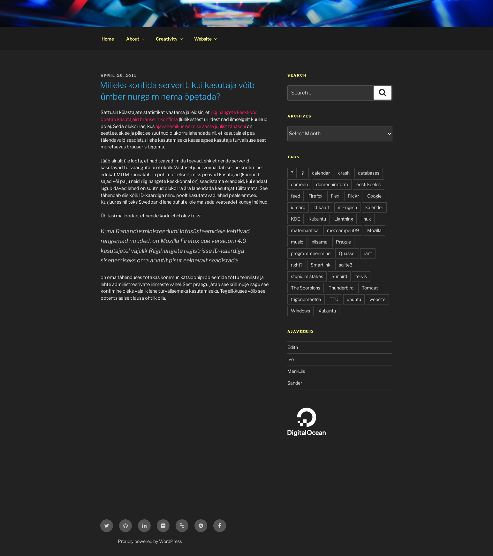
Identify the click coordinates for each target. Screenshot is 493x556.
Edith (292, 347)
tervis (361, 276)
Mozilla (374, 230)
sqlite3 (346, 264)
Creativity (170, 38)
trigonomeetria (306, 299)
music (297, 241)
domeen (299, 184)
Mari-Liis (296, 371)
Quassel (347, 253)
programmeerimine (310, 253)
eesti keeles (368, 184)
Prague (343, 241)
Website (206, 38)
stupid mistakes (307, 276)
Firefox (315, 196)
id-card (298, 207)
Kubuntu (317, 219)
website (377, 299)
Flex (335, 196)
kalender (374, 207)
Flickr (353, 196)
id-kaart (322, 207)
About (135, 38)
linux (366, 219)
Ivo (290, 359)
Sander (294, 383)
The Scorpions (305, 287)
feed (295, 196)
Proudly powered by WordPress (150, 541)
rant (368, 253)
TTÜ (334, 299)
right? (296, 264)
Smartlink (320, 264)
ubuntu (354, 299)
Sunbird (339, 276)
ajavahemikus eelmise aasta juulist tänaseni (200, 126)
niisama (320, 241)
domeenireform (332, 184)
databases (368, 173)
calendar (321, 173)
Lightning (343, 219)
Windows (300, 310)
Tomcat (370, 287)
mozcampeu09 (343, 230)
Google (374, 196)
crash (344, 173)
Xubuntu (327, 310)
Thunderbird (341, 287)
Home (108, 38)
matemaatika (305, 230)
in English (347, 207)
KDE (295, 219)
